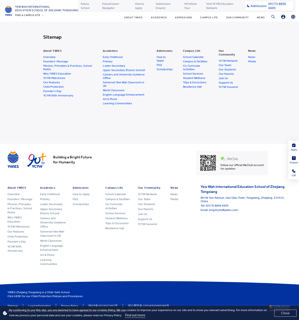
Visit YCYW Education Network (219, 6)
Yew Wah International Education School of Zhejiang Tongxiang (46, 8)
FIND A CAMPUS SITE (27, 15)
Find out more (135, 315)
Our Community (237, 17)
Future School (85, 6)
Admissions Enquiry (163, 6)
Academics (159, 17)
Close (285, 313)
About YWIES (133, 17)
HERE (17, 296)
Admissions (183, 17)
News (261, 17)
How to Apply (139, 6)
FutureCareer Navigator (110, 6)
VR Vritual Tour (190, 6)
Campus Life (209, 17)
